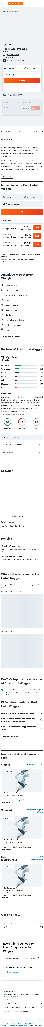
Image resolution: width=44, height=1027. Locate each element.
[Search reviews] (24, 437)
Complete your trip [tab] (12, 958)
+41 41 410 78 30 (9, 57)
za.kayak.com (11, 1023)
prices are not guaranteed (12, 996)
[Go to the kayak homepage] (15, 3)
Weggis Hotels (22, 1026)
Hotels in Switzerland (8, 1026)
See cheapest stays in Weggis (34, 811)
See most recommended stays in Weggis (33, 858)
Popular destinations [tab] (32, 958)
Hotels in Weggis (12, 972)
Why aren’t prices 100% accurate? (23, 1011)
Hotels (20, 1023)
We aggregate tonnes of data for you (23, 1007)
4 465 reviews (18, 61)
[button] (4, 3)
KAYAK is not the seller (23, 1003)
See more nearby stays (34, 764)
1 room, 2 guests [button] (11, 74)
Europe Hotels (29, 1023)
